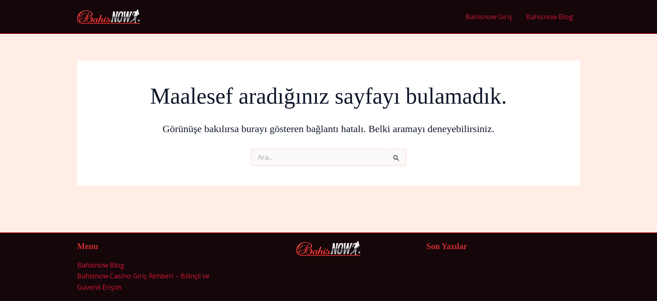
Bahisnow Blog (549, 16)
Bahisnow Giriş (489, 16)
